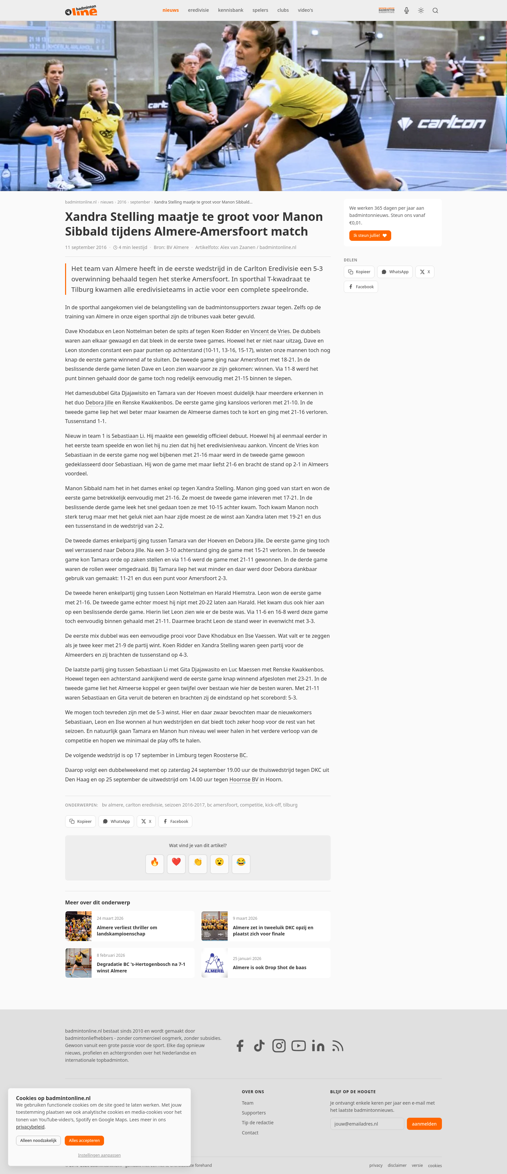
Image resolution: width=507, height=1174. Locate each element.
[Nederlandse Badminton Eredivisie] (386, 10)
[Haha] (241, 864)
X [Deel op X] (146, 821)
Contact (250, 1133)
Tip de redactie (257, 1122)
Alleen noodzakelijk (38, 1140)
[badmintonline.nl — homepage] (81, 10)
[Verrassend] (219, 864)
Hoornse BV (243, 779)
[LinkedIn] (318, 1046)
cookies (435, 1165)
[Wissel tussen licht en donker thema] (421, 10)
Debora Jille (99, 402)
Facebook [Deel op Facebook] (175, 821)
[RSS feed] (338, 1046)
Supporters (254, 1113)
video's (305, 10)
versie (417, 1165)
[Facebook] (240, 1046)
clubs (283, 10)
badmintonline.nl (80, 202)
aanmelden (424, 1124)
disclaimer (397, 1165)
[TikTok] (259, 1046)
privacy (375, 1165)
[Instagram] (279, 1046)
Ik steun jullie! (370, 235)
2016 (121, 202)
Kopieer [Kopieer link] (80, 821)
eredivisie (198, 10)
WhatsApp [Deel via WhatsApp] (116, 821)
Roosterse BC (230, 755)
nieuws (171, 10)
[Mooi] (176, 864)
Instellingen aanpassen (99, 1155)
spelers (260, 10)
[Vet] (154, 864)
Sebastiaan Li (128, 435)
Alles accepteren (84, 1140)
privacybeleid (30, 1127)
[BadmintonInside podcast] (406, 10)
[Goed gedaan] (197, 864)
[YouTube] (298, 1046)
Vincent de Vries (270, 331)
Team (248, 1103)
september (140, 202)
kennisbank (230, 10)
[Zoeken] (435, 10)
